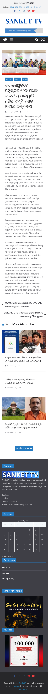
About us (6, 567)
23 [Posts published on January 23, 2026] (30, 544)
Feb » (10, 556)
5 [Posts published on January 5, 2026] (4, 535)
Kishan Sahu (26, 112)
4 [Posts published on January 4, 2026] (41, 530)
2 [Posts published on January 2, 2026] (29, 530)
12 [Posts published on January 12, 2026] (5, 540)
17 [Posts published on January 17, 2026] (36, 540)
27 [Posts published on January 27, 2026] (11, 549)
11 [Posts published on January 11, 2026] (42, 535)
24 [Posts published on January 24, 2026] (36, 544)
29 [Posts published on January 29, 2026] (24, 549)
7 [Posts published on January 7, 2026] (16, 535)
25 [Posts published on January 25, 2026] (42, 544)
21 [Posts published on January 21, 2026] (17, 544)
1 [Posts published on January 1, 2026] (23, 530)
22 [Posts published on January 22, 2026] (24, 544)
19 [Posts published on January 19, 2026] (5, 544)
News (24, 79)
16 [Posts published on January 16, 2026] (30, 540)
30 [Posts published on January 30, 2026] (30, 549)
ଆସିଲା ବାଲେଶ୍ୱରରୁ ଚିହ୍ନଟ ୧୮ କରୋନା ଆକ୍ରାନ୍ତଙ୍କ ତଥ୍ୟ (20, 381)
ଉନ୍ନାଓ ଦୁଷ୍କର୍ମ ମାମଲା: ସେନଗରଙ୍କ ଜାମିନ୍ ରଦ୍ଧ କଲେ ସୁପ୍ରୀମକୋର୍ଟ (23, 425)
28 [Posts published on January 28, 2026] (17, 549)
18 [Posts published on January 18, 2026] (42, 540)
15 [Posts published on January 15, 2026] (24, 540)
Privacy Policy (8, 578)
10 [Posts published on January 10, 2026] (36, 535)
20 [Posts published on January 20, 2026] (11, 544)
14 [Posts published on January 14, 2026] (17, 540)
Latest (17, 79)
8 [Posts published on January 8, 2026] (23, 535)
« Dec (4, 556)
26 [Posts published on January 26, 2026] (5, 549)
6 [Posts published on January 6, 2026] (10, 535)
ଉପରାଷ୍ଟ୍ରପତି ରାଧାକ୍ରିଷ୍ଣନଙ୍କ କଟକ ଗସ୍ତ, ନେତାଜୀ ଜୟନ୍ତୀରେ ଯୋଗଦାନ (22, 304)
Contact (5, 573)
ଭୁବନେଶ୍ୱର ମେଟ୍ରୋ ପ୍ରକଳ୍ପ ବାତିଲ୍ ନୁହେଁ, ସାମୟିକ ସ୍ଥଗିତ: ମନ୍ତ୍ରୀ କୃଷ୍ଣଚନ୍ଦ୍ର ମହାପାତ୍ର (27, 8)
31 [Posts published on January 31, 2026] (36, 549)
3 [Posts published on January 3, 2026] (35, 530)
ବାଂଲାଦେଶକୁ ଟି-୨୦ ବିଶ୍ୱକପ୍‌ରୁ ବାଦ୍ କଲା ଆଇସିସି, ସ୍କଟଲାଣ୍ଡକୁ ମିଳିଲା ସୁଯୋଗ (25, 314)
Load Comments (24, 448)
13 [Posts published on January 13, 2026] (11, 540)
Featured (9, 79)
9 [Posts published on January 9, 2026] (29, 535)
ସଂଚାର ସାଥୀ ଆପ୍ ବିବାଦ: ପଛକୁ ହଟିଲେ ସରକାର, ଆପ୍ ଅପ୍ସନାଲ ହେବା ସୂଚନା (23, 359)
